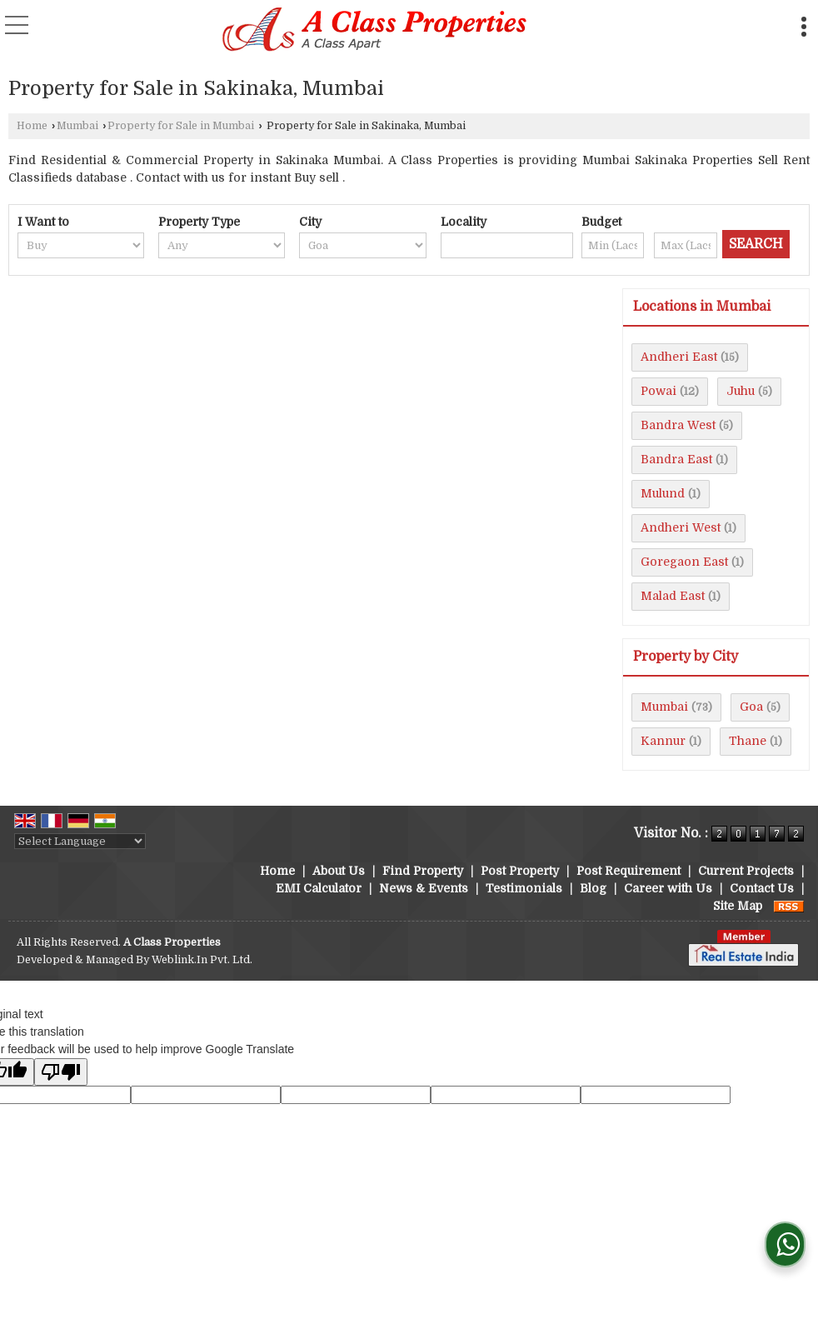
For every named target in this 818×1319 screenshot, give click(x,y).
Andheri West (681, 527)
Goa (751, 706)
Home (32, 126)
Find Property (422, 870)
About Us (338, 870)
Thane (747, 740)
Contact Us (762, 888)
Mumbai (77, 126)
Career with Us (668, 888)
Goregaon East (684, 561)
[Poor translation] (60, 1072)
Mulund (663, 493)
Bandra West (678, 425)
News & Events (423, 888)
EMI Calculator (319, 888)
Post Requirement (628, 870)
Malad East (673, 595)
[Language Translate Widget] (80, 841)
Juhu (740, 390)
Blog (593, 888)
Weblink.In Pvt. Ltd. (202, 960)
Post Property (520, 870)
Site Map (737, 905)
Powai (658, 390)
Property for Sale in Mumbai (180, 126)
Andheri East (679, 356)
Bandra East (676, 459)
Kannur (663, 740)
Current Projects (746, 870)
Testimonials (524, 888)
